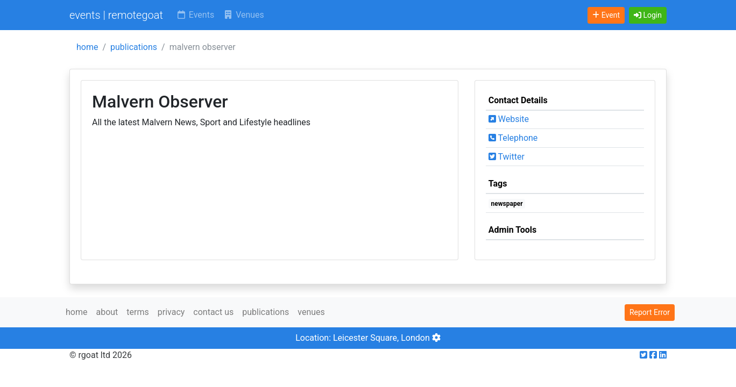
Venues (243, 15)
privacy (171, 312)
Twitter (507, 157)
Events (195, 15)
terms (137, 312)
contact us (213, 312)
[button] (648, 15)
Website (509, 119)
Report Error (649, 312)
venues (311, 312)
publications (133, 47)
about (107, 312)
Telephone (513, 138)
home (87, 47)
